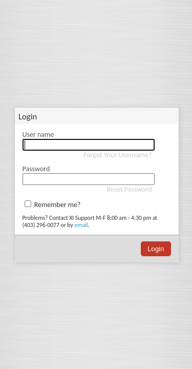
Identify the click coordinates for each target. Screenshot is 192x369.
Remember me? (57, 204)
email (81, 225)
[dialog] (97, 193)
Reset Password (129, 189)
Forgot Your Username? (117, 155)
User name (38, 134)
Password (36, 169)
